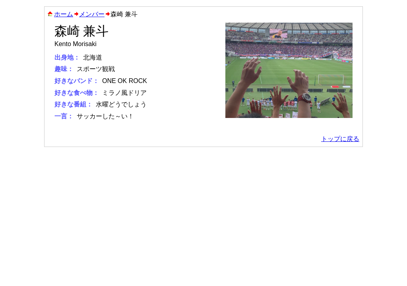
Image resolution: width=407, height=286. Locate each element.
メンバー (92, 14)
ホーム (63, 14)
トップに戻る (340, 138)
